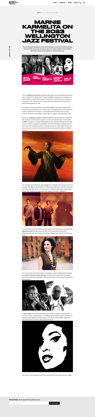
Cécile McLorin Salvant (35, 118)
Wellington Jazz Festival (34, 95)
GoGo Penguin (44, 185)
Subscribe (54, 403)
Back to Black (27, 313)
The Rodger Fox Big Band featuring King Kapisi (34, 275)
